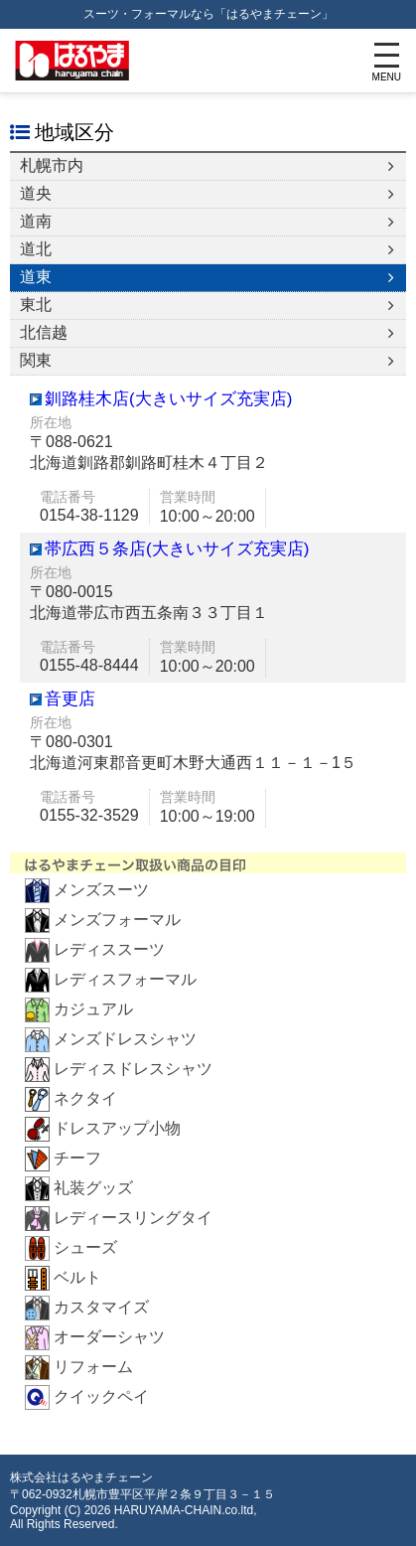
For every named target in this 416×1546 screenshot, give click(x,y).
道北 (36, 248)
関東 (36, 360)
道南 (36, 221)
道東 (36, 276)
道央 (36, 193)
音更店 (70, 699)
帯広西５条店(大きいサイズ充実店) (177, 549)
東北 (36, 304)
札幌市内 (51, 165)
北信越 (44, 332)
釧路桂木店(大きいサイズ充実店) (168, 398)
